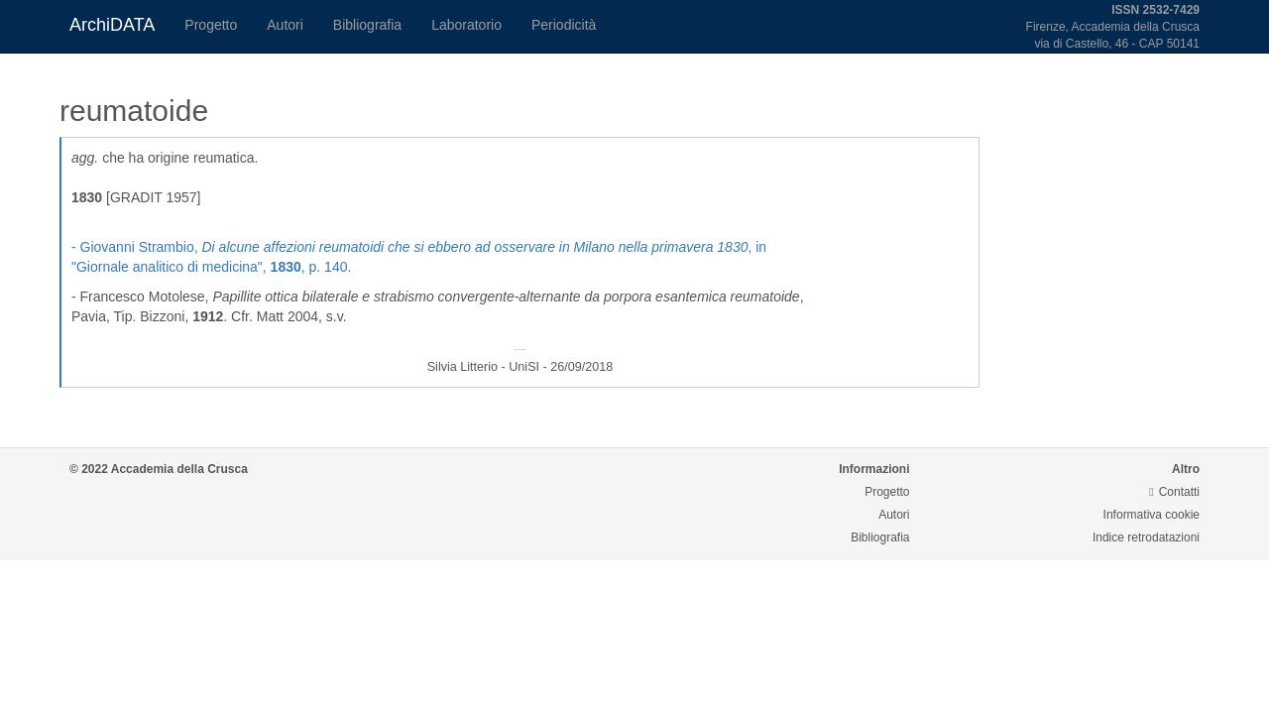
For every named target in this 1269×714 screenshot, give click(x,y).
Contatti (1174, 492)
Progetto (210, 25)
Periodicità (563, 25)
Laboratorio (466, 25)
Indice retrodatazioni (1146, 537)
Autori (285, 25)
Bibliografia (367, 25)
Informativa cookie (1151, 515)
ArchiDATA (112, 25)
